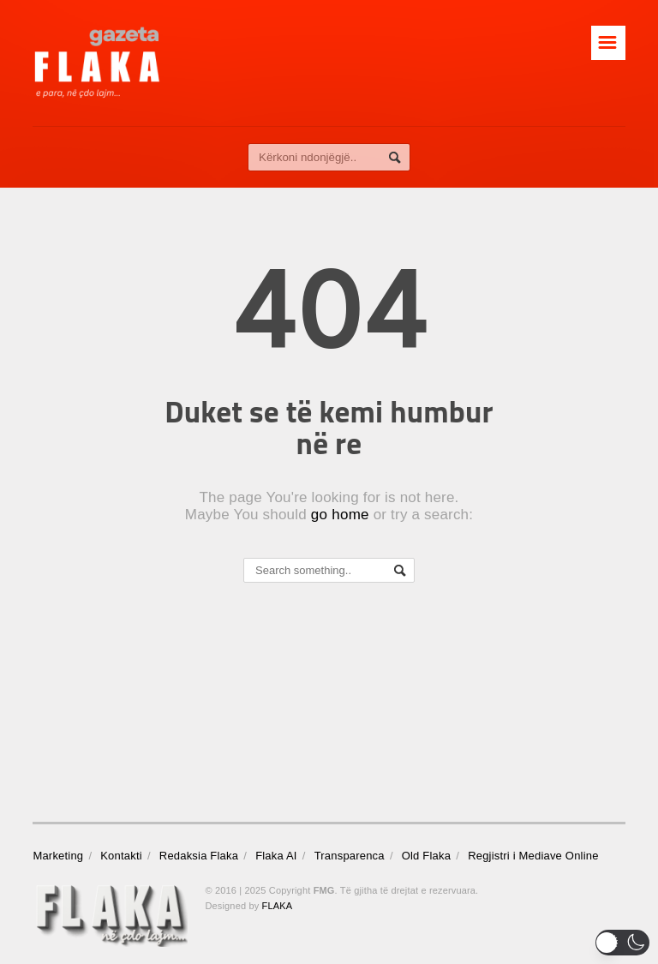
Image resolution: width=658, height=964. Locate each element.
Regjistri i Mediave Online (533, 855)
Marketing (58, 855)
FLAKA (277, 906)
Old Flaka (426, 855)
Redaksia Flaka (198, 855)
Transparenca (349, 855)
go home (340, 514)
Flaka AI (276, 855)
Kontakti (121, 855)
